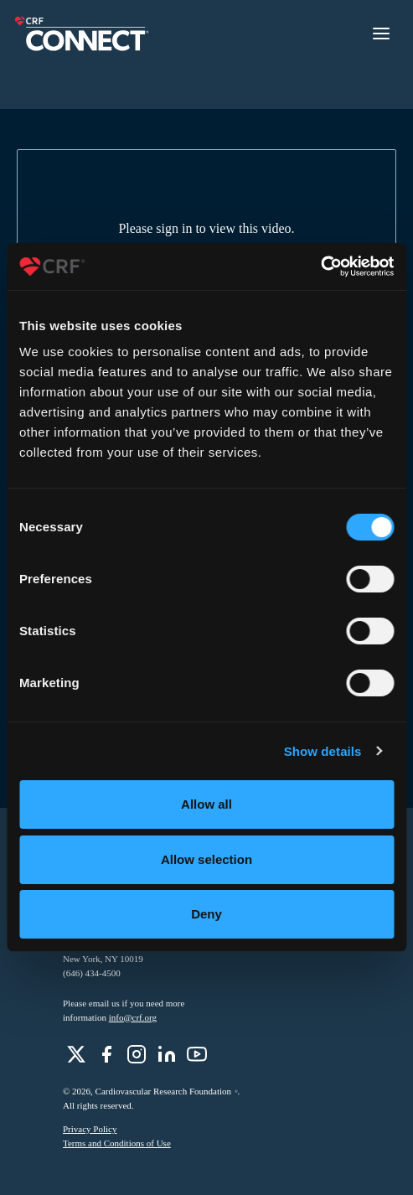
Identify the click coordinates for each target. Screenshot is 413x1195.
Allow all (206, 804)
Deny (206, 914)
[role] (76, 1054)
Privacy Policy (89, 1129)
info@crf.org (133, 1017)
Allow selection (206, 859)
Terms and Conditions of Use (117, 1143)
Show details (323, 751)
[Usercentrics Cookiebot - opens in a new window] (320, 266)
